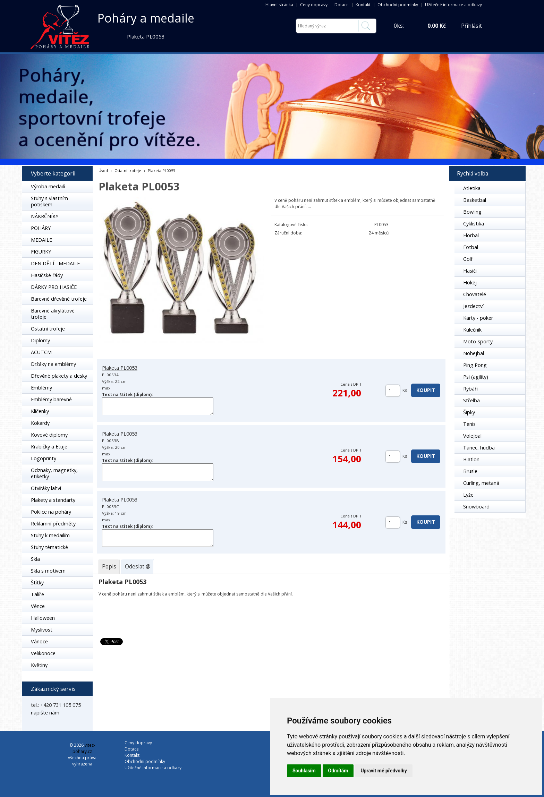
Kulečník (472, 329)
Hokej (470, 282)
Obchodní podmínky (397, 5)
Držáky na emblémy (53, 364)
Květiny (39, 665)
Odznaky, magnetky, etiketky (54, 473)
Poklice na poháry (51, 511)
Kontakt (363, 5)
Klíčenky (40, 411)
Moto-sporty (478, 341)
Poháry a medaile (145, 18)
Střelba (471, 400)
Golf (468, 259)
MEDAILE (41, 240)
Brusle (470, 471)
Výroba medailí (48, 186)
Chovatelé (474, 294)
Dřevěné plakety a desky (59, 375)
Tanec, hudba (479, 447)
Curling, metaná (481, 483)
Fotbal (470, 247)
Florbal (471, 235)
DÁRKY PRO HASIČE (54, 287)
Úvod (103, 170)
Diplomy (40, 340)
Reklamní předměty (53, 523)
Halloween (43, 618)
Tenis (469, 424)
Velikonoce (43, 653)
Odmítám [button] (338, 770)
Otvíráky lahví (46, 488)
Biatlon (471, 459)
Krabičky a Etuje (49, 446)
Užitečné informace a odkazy (453, 5)
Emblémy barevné (51, 399)
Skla (35, 559)
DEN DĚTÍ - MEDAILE (55, 263)
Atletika (472, 188)
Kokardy (40, 423)
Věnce (38, 606)
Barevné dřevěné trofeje (59, 298)
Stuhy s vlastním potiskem (49, 201)
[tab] (109, 566)
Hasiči (470, 270)
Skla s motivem (48, 570)
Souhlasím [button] (304, 770)
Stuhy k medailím (50, 535)
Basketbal (474, 200)
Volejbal (472, 435)
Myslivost (41, 629)
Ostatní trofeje (48, 328)
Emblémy (41, 387)
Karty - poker (478, 318)
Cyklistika (473, 223)
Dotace (341, 5)
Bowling (472, 211)
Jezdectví (473, 306)
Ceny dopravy (314, 5)
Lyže (468, 494)
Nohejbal (473, 353)
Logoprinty (43, 458)
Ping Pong (475, 365)
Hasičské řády (47, 275)
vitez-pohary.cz (84, 748)
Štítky (37, 582)
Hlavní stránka (279, 5)
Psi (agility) (475, 377)
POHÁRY (41, 228)
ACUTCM (41, 352)
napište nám (45, 712)
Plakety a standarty (53, 500)
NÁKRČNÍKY (44, 216)
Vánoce (39, 641)
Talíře (37, 594)
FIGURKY (41, 251)
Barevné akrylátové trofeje (53, 313)
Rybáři (470, 388)
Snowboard (476, 506)
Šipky (469, 412)
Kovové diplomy (49, 434)
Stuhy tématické (49, 547)
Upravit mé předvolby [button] (383, 770)
